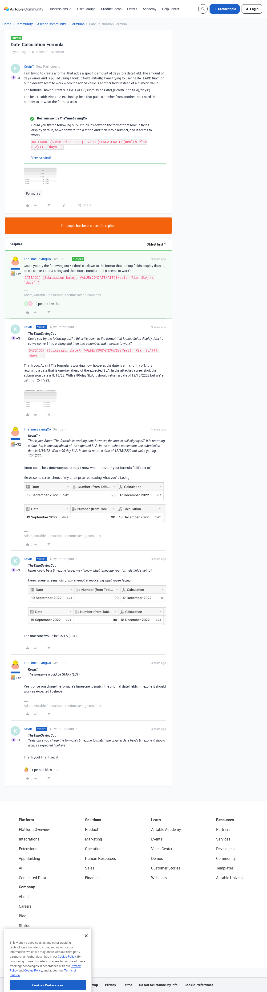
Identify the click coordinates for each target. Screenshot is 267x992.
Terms (127, 985)
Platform (26, 819)
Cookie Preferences (199, 985)
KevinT (29, 66)
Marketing (93, 839)
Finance (91, 877)
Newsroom (28, 935)
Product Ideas (111, 9)
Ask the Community (51, 24)
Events (132, 9)
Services (223, 839)
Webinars (159, 877)
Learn (156, 819)
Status (24, 925)
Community (24, 24)
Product (91, 829)
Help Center (170, 9)
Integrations (29, 839)
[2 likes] (42, 303)
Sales (89, 868)
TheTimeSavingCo (37, 259)
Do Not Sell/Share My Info (158, 985)
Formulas (77, 24)
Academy (149, 9)
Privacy (110, 985)
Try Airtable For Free (35, 944)
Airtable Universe (230, 877)
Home (6, 24)
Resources (225, 819)
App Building (29, 858)
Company (27, 887)
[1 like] (41, 769)
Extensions (28, 848)
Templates (225, 868)
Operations (94, 848)
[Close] (86, 952)
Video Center (161, 848)
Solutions (93, 819)
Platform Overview (34, 829)
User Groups (86, 9)
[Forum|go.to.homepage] (23, 9)
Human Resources (100, 858)
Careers (25, 906)
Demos (157, 858)
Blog (22, 915)
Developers (225, 848)
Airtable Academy (166, 829)
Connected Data (32, 877)
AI (20, 868)
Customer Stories (165, 868)
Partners (223, 829)
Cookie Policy (67, 973)
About (24, 896)
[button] (225, 9)
